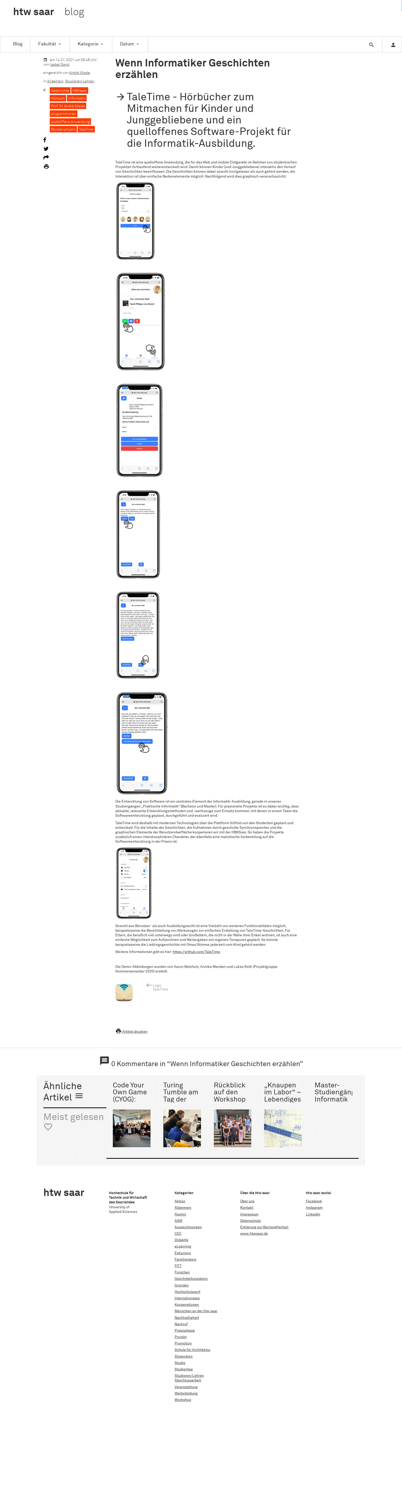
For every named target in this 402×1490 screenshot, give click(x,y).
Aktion (180, 1201)
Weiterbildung (186, 1393)
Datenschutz (250, 1221)
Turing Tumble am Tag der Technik (180, 1096)
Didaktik (181, 1240)
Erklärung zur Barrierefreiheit (264, 1227)
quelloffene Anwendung (70, 122)
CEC (178, 1233)
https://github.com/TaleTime (196, 952)
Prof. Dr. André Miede (68, 106)
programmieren (63, 114)
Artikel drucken (131, 1032)
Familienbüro (185, 1259)
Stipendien (184, 1356)
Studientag (184, 1369)
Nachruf (181, 1324)
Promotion (183, 1343)
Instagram (314, 1208)
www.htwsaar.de (254, 1233)
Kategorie (88, 44)
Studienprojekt (63, 129)
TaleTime (86, 129)
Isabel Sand (59, 64)
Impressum (249, 1214)
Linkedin (313, 1214)
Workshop (183, 1400)
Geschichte (60, 91)
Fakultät (47, 44)
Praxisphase (185, 1330)
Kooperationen (187, 1305)
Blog (18, 44)
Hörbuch (58, 98)
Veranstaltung (186, 1387)
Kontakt (246, 1208)
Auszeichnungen (188, 1227)
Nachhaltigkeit (187, 1318)
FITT (178, 1266)
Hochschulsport (187, 1292)
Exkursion (183, 1253)
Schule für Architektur (192, 1350)
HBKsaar (80, 91)
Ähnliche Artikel (63, 1092)
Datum (127, 44)
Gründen (182, 1285)
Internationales (187, 1298)
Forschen (182, 1272)
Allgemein (55, 81)
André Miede (79, 73)
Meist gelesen (73, 1122)
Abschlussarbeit (188, 1380)
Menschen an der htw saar (196, 1311)
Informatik (76, 98)
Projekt (181, 1337)
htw (48, 12)
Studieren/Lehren (79, 81)
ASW (178, 1221)
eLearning (183, 1246)
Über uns (247, 1201)
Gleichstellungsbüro (191, 1279)
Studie (180, 1363)
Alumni (180, 1214)
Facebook (314, 1201)
